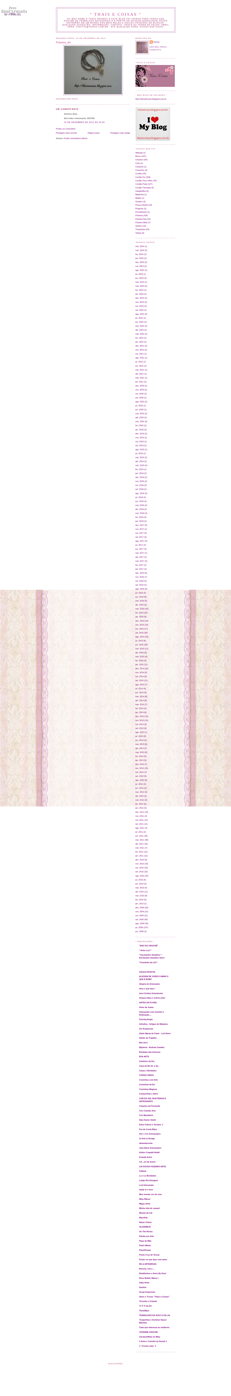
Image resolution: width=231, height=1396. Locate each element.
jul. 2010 (139, 880)
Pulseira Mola (141, 222)
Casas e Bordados (148, 1071)
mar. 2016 (139, 609)
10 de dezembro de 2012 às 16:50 (84, 122)
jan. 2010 (139, 903)
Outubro (139, 201)
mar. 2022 (139, 334)
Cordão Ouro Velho (144, 180)
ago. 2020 (139, 402)
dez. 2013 (139, 716)
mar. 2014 (139, 704)
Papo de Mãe (145, 1241)
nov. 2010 (139, 864)
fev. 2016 (139, 613)
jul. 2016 (139, 593)
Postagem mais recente (66, 133)
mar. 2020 (139, 421)
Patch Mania (145, 1245)
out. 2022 (139, 306)
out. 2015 (139, 629)
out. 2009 (139, 915)
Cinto (137, 163)
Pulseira (139, 215)
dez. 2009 (139, 907)
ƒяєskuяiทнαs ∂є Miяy (149, 1337)
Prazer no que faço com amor (153, 1259)
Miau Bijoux (144, 1199)
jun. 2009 (139, 931)
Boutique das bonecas (150, 1052)
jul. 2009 (139, 927)
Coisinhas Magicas (148, 1089)
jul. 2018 (139, 497)
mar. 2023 (139, 286)
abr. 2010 (139, 892)
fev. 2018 (139, 517)
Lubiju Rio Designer (148, 1180)
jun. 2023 (139, 278)
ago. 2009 (139, 923)
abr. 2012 (139, 796)
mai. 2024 (139, 246)
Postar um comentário (65, 129)
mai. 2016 (139, 601)
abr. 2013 (139, 748)
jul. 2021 (139, 362)
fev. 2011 (139, 852)
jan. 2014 (139, 712)
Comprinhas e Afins (148, 1094)
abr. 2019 (139, 461)
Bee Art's (143, 1043)
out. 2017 (139, 533)
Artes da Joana (146, 1007)
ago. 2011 (139, 828)
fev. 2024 (139, 254)
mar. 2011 (139, 848)
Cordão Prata (141, 184)
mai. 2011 (139, 840)
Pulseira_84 (63, 42)
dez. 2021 (139, 346)
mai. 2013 (139, 744)
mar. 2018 (139, 513)
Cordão (138, 173)
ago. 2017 (139, 541)
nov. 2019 (139, 437)
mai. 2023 (139, 282)
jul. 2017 (139, 545)
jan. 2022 (139, 342)
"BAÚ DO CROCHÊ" (148, 946)
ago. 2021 (139, 358)
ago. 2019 (139, 449)
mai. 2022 (139, 326)
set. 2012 (139, 776)
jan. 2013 (139, 760)
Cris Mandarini (146, 1115)
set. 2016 (139, 585)
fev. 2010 (139, 900)
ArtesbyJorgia (146, 1019)
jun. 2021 (139, 366)
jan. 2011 (139, 856)
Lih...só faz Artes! (147, 1162)
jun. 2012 (139, 788)
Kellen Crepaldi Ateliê (149, 1152)
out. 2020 (139, 394)
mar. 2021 (139, 378)
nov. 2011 (139, 816)
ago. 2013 (139, 732)
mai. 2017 (139, 553)
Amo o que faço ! (147, 989)
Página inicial (93, 133)
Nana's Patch (145, 1222)
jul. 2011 (139, 832)
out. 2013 (139, 724)
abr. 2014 (139, 700)
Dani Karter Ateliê (147, 1120)
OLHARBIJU (145, 1227)
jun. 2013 (139, 740)
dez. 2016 (139, 573)
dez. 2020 (139, 386)
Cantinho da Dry (147, 1061)
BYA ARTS (144, 1056)
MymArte (143, 1218)
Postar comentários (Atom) (75, 138)
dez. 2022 (139, 298)
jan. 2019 (139, 473)
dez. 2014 (139, 668)
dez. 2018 (139, 477)
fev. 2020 (139, 425)
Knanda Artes (145, 1157)
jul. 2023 (139, 274)
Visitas (138, 233)
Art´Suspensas (146, 1029)
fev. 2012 (139, 804)
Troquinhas (140, 229)
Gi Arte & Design (147, 1138)
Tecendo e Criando (148, 1301)
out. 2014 (139, 676)
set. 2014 (139, 680)
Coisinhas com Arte (148, 1080)
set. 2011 (139, 824)
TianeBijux (144, 1311)
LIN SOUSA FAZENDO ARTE (152, 1166)
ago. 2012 (139, 780)
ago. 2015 (139, 637)
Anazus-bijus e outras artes (152, 998)
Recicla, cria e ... (147, 1269)
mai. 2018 (139, 505)
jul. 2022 (139, 318)
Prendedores (141, 212)
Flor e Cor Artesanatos (150, 1134)
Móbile (138, 198)
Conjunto (139, 167)
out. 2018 (139, 485)
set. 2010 (139, 872)
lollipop (142, 1171)
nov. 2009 (139, 911)
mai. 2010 (139, 888)
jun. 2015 (139, 645)
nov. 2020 (139, 390)
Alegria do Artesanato (149, 984)
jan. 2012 (139, 808)
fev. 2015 (139, 660)
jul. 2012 (139, 784)
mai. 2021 (139, 370)
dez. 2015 (139, 621)
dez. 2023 (139, 262)
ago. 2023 (139, 270)
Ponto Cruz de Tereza (149, 1255)
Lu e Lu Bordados (147, 1176)
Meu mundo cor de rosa (150, 1194)
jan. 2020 (139, 429)
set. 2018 (139, 489)
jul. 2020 (139, 405)
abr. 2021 (139, 374)
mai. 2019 (139, 457)
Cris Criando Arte (147, 1111)
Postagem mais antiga (120, 133)
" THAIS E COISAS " (115, 14)
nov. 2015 (139, 625)
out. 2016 (139, 581)
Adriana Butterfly (147, 972)
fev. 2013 (139, 756)
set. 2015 (139, 633)
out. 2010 (139, 868)
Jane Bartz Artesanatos (150, 1148)
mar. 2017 (139, 561)
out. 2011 (139, 820)
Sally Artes (144, 1283)
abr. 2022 (139, 330)
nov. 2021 (139, 350)
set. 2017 (139, 537)
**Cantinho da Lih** (148, 962)
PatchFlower (145, 1250)
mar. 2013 (139, 752)
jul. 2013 (139, 736)
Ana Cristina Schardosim (151, 993)
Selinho (138, 226)
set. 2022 (139, 310)
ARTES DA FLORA (148, 1002)
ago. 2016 (139, 589)
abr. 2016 (139, 605)
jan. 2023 (139, 294)
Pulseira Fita (140, 219)
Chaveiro (139, 160)
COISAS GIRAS (146, 1075)
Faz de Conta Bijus (148, 1129)
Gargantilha (140, 191)
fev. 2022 (139, 338)
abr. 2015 (139, 653)
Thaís (156, 42)
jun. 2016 (139, 597)
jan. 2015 (139, 664)
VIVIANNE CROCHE (148, 1332)
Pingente (139, 208)
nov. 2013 (139, 720)
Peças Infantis (141, 205)
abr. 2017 (139, 557)
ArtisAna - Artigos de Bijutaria (153, 1024)
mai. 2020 (139, 413)
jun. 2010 (139, 884)
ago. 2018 (139, 493)
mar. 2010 (139, 896)
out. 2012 (139, 772)
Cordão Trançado (143, 188)
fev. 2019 (139, 469)
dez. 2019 (139, 433)
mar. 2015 (139, 656)
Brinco (138, 156)
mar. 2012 (139, 800)
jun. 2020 (139, 409)
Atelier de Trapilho (148, 1038)
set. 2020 (139, 398)
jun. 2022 (139, 322)
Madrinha (139, 194)
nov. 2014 (139, 672)
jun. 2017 (139, 549)
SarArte (142, 1287)
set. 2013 (139, 728)
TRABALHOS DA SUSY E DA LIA (154, 1315)
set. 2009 (139, 919)
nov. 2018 (139, 481)
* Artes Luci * (145, 950)
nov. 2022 (139, 302)
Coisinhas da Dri (147, 1084)
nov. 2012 (139, 768)
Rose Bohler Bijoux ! (149, 1278)
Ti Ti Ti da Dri (145, 1306)
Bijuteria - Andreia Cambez (152, 1047)
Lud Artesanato (146, 1185)
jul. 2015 (139, 641)
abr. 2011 (139, 844)
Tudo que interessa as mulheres (154, 1327)
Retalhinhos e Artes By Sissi (152, 1273)
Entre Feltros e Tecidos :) (151, 1125)
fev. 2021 (139, 382)
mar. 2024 (139, 250)
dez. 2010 (139, 860)
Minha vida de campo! (149, 1208)
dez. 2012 (139, 764)
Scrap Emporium (147, 1292)
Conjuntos (139, 170)
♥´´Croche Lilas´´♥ (147, 1346)
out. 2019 (139, 441)
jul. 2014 (139, 688)
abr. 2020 (139, 417)
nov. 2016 (139, 577)
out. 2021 (139, 354)
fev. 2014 (139, 708)
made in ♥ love (146, 1190)
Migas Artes (144, 1204)
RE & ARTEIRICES (148, 1264)
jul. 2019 (139, 453)
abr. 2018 (139, 509)
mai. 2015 (139, 649)
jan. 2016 (139, 617)
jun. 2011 (139, 836)
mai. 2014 (139, 696)
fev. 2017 (139, 565)
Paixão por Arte (146, 1236)
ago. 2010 (139, 876)
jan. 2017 (139, 569)
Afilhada (139, 153)
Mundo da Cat (145, 1213)
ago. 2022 (139, 314)
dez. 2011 (139, 812)
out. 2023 (139, 266)
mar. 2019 (139, 465)
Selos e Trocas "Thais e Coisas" (154, 1297)
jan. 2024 (139, 258)
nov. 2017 (139, 529)
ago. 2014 (139, 684)
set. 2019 (139, 445)
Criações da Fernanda (149, 1106)
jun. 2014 (139, 692)
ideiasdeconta (146, 1143)
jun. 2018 (139, 501)
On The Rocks (146, 1231)
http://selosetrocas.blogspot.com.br (150, 99)
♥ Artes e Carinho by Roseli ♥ (153, 1341)
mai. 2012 (139, 792)
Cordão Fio (140, 177)
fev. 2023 (139, 290)
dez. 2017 (139, 525)
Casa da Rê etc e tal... (149, 1066)
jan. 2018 (139, 521)
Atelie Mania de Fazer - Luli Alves (155, 1033)
